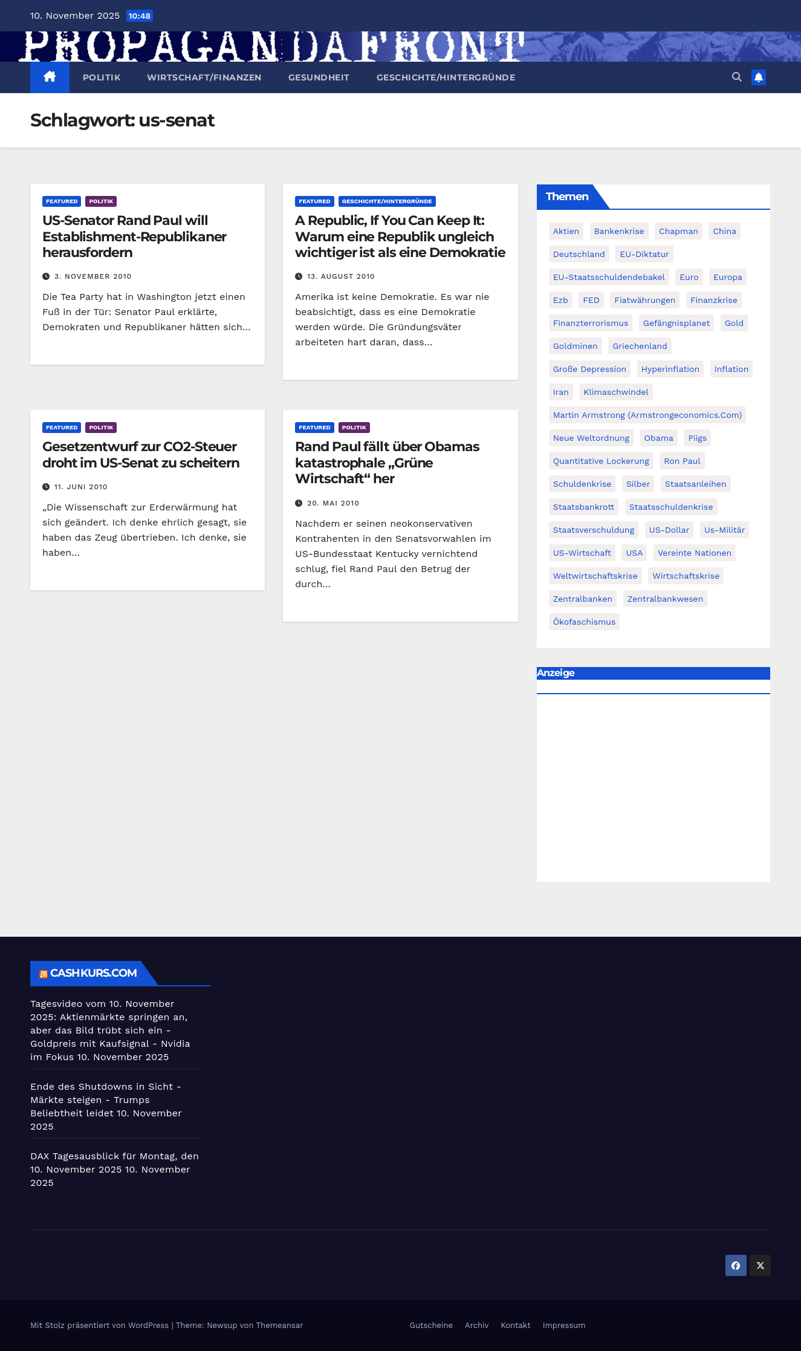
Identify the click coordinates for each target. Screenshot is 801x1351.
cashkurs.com (93, 973)
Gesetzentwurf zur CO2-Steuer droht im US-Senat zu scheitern (140, 454)
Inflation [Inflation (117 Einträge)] (732, 369)
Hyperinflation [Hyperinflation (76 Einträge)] (670, 369)
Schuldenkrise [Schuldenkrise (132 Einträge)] (582, 484)
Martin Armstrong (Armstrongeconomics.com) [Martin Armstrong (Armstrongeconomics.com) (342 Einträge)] (647, 415)
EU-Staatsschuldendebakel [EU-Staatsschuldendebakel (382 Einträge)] (609, 277)
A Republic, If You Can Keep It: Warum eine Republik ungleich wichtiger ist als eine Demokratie (400, 236)
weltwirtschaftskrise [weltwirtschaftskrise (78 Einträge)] (595, 576)
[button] (737, 77)
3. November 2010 (93, 276)
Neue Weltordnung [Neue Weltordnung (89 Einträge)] (591, 438)
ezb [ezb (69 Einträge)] (560, 300)
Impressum (564, 1325)
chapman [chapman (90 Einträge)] (678, 231)
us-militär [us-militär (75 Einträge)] (724, 530)
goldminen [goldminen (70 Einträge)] (575, 346)
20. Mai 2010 (333, 503)
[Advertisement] (653, 791)
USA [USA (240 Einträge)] (634, 553)
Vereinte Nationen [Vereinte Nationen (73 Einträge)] (694, 553)
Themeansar (279, 1325)
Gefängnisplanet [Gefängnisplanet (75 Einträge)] (676, 323)
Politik (102, 77)
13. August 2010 (341, 276)
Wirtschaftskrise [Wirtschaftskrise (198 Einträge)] (685, 576)
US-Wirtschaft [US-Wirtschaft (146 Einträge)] (582, 553)
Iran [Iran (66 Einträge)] (561, 392)
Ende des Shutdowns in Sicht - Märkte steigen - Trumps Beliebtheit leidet (105, 1100)
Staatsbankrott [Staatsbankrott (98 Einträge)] (584, 507)
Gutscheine (431, 1325)
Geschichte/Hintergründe (446, 77)
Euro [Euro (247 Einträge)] (688, 277)
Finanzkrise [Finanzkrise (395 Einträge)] (714, 300)
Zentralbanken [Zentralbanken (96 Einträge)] (583, 599)
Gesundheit (319, 77)
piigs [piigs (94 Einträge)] (697, 438)
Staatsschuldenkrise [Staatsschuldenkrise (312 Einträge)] (671, 507)
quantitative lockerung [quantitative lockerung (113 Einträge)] (601, 461)
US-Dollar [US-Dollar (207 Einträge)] (669, 530)
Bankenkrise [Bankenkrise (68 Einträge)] (619, 231)
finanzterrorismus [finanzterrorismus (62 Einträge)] (591, 323)
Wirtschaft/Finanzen (204, 77)
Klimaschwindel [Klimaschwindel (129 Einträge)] (615, 392)
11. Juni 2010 (81, 487)
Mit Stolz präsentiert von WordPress (101, 1325)
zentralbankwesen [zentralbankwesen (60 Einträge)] (666, 599)
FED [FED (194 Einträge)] (591, 300)
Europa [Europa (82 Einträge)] (727, 277)
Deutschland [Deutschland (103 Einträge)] (579, 254)
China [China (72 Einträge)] (724, 231)
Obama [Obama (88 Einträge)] (658, 438)
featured (61, 201)
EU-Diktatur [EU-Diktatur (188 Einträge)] (644, 254)
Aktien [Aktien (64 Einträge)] (566, 231)
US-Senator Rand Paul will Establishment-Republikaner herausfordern (134, 236)
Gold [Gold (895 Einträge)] (734, 323)
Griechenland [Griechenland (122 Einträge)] (639, 346)
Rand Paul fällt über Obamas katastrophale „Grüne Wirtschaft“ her (387, 462)
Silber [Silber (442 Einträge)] (638, 484)
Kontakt (515, 1325)
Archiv (476, 1325)
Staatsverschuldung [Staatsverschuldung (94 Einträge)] (594, 530)
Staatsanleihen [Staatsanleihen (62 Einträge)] (696, 484)
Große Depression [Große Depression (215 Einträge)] (590, 369)
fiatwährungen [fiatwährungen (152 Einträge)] (644, 300)
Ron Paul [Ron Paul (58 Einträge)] (682, 461)
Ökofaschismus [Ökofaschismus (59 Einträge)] (584, 622)
